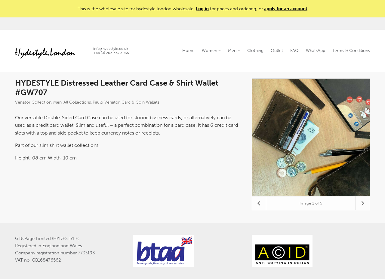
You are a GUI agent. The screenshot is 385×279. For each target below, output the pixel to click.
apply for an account (285, 8)
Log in (202, 8)
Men (234, 50)
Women (211, 50)
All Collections (77, 102)
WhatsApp (315, 50)
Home (188, 50)
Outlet (277, 50)
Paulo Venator (106, 102)
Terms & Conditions (351, 50)
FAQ (294, 50)
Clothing (255, 50)
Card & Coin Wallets (140, 102)
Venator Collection (33, 102)
